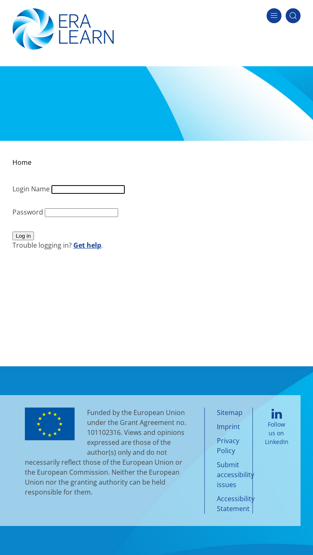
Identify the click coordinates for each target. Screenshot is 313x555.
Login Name (31, 188)
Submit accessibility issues (235, 474)
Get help (87, 245)
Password (28, 212)
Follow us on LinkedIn (277, 427)
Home (22, 162)
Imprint (228, 426)
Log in (23, 236)
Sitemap (230, 412)
